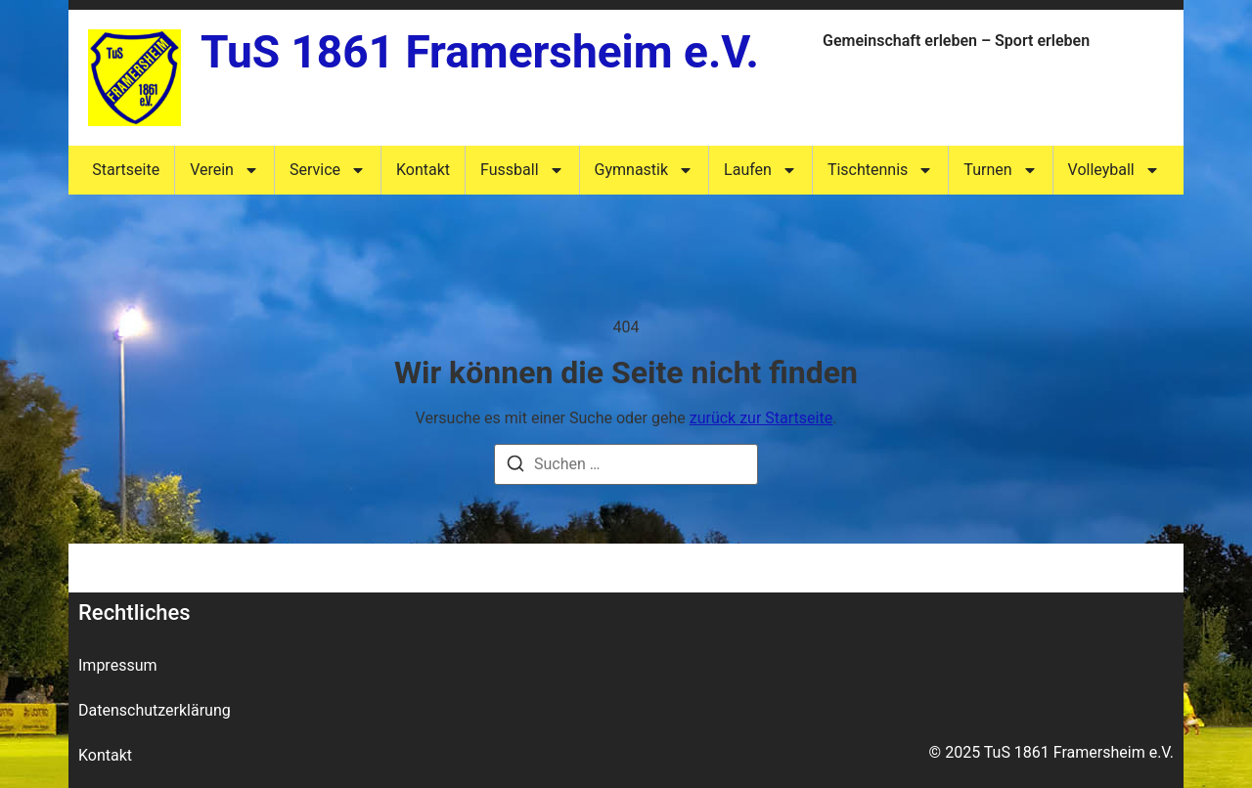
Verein (224, 170)
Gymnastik (644, 170)
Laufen (760, 170)
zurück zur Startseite (761, 418)
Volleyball (1114, 170)
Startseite (125, 169)
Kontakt (423, 169)
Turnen (1000, 170)
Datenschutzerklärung (154, 710)
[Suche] (515, 467)
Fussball (521, 170)
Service (328, 170)
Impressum (117, 665)
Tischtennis (880, 170)
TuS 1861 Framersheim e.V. (480, 51)
